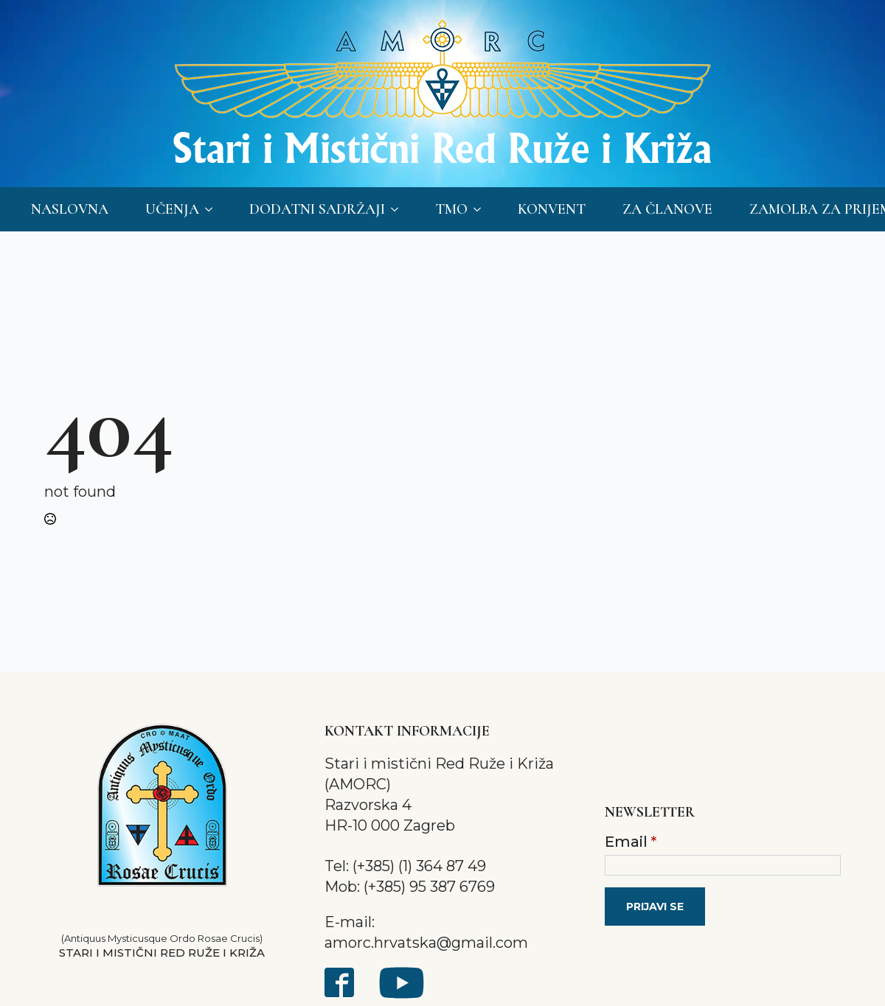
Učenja (172, 209)
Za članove (667, 209)
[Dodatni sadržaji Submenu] (399, 209)
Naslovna (69, 209)
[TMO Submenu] (482, 209)
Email (630, 841)
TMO (451, 209)
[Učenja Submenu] (213, 209)
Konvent (552, 209)
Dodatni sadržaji (317, 209)
